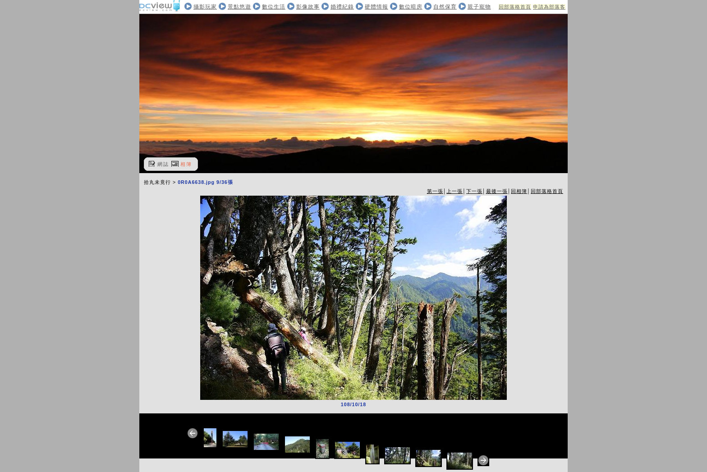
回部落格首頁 (515, 6)
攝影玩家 (205, 7)
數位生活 (273, 7)
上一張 (454, 191)
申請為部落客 (549, 6)
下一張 (474, 191)
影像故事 (308, 7)
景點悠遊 (239, 7)
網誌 (163, 164)
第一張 (435, 191)
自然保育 (445, 7)
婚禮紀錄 (342, 7)
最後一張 (497, 191)
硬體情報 (376, 7)
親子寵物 (479, 7)
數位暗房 (410, 7)
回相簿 (519, 191)
